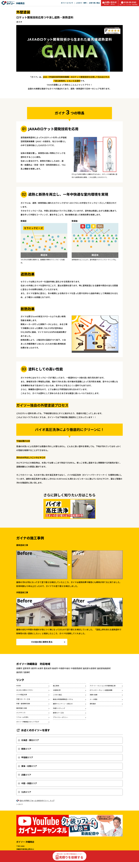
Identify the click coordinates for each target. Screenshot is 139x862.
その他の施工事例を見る (42, 642)
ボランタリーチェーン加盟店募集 (101, 690)
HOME (18, 686)
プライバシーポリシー (60, 717)
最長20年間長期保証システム (63, 699)
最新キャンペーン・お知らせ (63, 704)
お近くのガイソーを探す (33, 730)
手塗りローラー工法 (23, 699)
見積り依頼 (93, 695)
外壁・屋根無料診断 (23, 704)
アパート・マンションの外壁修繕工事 (103, 686)
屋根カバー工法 (58, 713)
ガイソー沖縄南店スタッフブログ (27, 722)
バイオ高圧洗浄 (21, 695)
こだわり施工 (57, 695)
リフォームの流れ (22, 717)
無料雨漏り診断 (21, 708)
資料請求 (93, 704)
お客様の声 (57, 690)
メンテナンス (20, 713)
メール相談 (93, 699)
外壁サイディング (59, 708)
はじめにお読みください (24, 690)
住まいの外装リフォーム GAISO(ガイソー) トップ (37, 800)
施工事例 (56, 686)
